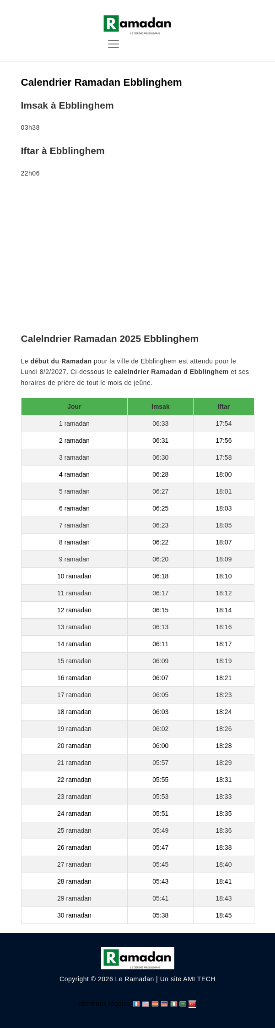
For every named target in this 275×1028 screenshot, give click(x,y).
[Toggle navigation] (113, 44)
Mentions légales (105, 1003)
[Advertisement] (137, 257)
